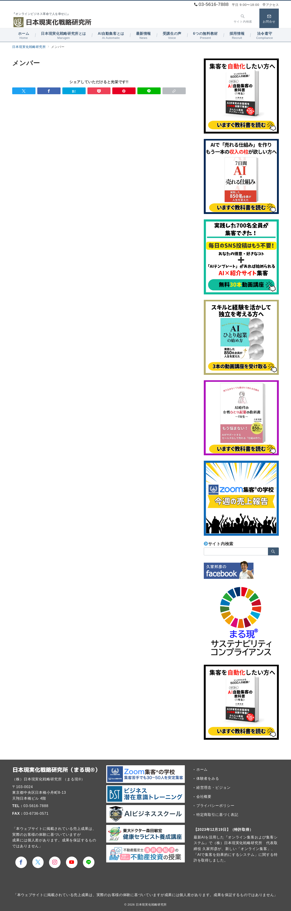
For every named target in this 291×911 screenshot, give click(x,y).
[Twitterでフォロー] (38, 862)
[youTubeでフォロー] (71, 862)
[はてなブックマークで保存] (74, 90)
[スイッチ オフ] (243, 18)
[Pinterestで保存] (124, 90)
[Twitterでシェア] (23, 90)
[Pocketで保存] (99, 90)
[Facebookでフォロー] (21, 862)
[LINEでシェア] (149, 90)
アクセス (271, 5)
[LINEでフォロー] (88, 862)
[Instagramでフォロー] (55, 862)
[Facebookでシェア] (49, 90)
